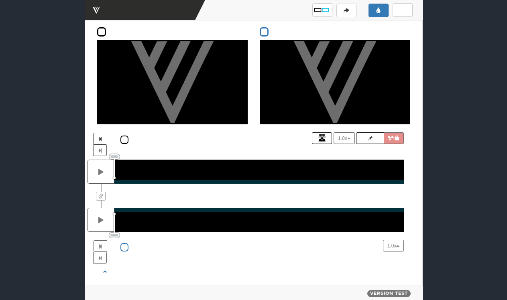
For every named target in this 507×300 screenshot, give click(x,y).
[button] (322, 10)
